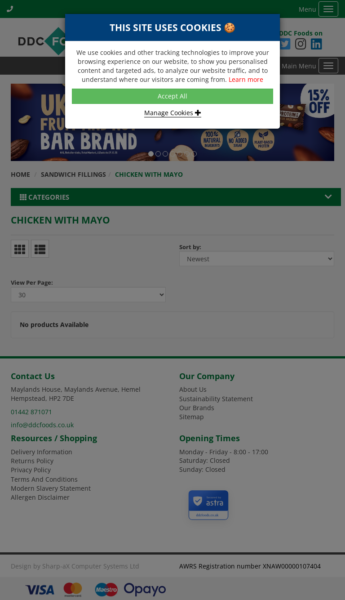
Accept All (172, 96)
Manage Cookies (172, 112)
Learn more (246, 79)
